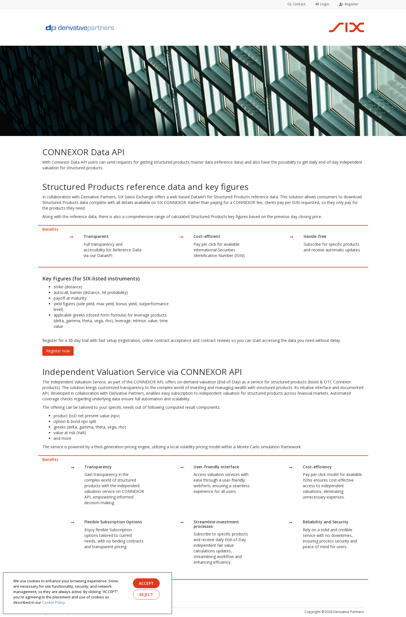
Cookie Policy (53, 602)
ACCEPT (146, 583)
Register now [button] (58, 350)
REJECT (146, 594)
